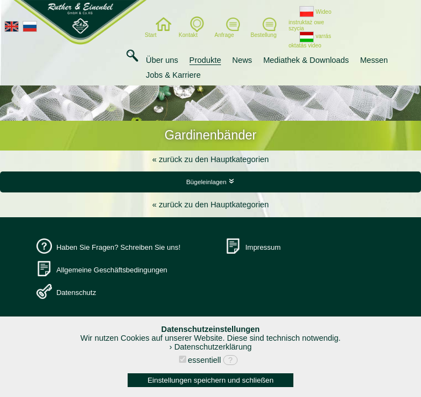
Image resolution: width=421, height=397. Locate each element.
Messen (374, 60)
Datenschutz (76, 292)
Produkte (206, 60)
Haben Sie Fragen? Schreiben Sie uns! (118, 247)
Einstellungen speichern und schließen (210, 380)
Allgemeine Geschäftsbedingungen (111, 270)
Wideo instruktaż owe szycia (309, 20)
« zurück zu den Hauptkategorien (210, 159)
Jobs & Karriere (173, 75)
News (242, 60)
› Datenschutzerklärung (211, 346)
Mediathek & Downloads (306, 60)
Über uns (162, 60)
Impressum (263, 247)
